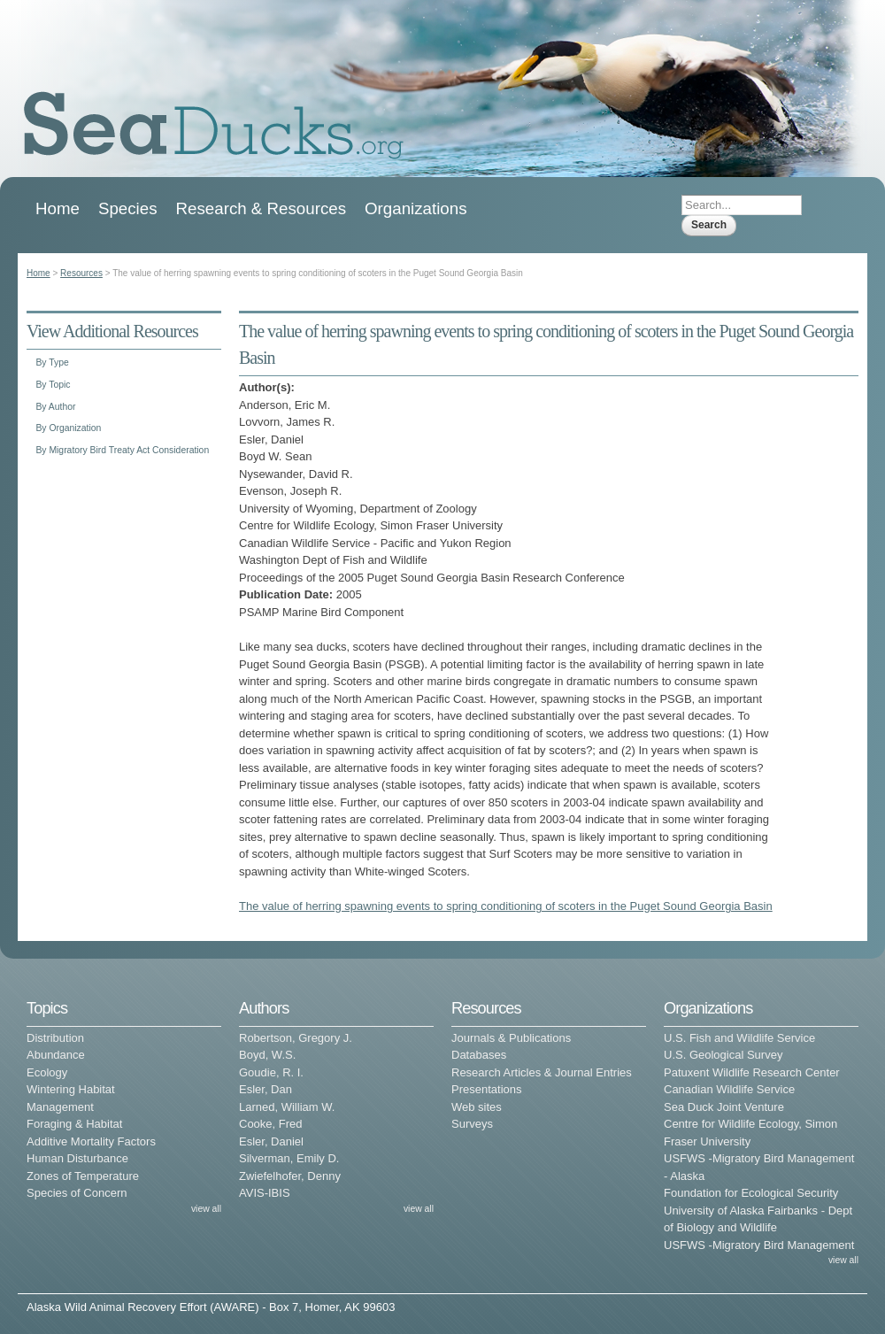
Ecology (47, 1072)
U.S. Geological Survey (723, 1054)
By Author (55, 407)
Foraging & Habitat (74, 1123)
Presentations (486, 1089)
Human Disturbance (77, 1158)
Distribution (55, 1038)
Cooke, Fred (271, 1123)
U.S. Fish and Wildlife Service (739, 1038)
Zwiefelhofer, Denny (290, 1176)
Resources (81, 273)
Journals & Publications (511, 1038)
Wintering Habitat (71, 1089)
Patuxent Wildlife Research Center (752, 1072)
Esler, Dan (265, 1089)
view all (206, 1209)
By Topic (52, 384)
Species (128, 208)
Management (60, 1107)
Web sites (476, 1107)
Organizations (416, 208)
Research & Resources (261, 208)
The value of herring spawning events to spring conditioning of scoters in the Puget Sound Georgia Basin (506, 906)
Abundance (56, 1054)
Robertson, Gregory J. (295, 1038)
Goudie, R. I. (271, 1072)
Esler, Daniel (271, 1141)
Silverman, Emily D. (289, 1158)
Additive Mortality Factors (91, 1141)
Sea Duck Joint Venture (724, 1107)
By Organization (68, 428)
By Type (51, 362)
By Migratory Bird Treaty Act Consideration (122, 450)
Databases (478, 1054)
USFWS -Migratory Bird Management (759, 1245)
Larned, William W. (287, 1107)
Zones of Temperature (83, 1176)
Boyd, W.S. (267, 1054)
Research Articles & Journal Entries (541, 1072)
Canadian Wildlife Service (729, 1089)
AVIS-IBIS (264, 1192)
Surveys (472, 1123)
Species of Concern (77, 1192)
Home (57, 208)
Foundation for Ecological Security (751, 1192)
